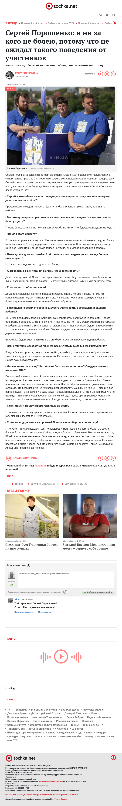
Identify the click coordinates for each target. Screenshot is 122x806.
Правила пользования (14, 795)
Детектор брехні (17, 713)
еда (80, 732)
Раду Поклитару (42, 721)
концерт (101, 732)
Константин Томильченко (47, 717)
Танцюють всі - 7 (93, 724)
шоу (111, 736)
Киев (94, 713)
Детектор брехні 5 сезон (46, 713)
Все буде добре (70, 709)
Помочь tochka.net (32, 23)
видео (51, 732)
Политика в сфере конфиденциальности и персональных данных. (51, 795)
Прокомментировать (24, 612)
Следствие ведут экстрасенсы (48, 724)
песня (52, 736)
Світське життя (16, 724)
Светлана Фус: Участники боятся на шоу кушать (31, 546)
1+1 (9, 709)
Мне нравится (44, 612)
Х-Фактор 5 (61, 728)
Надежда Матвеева (99, 717)
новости (40, 736)
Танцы (75, 724)
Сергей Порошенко (76, 484)
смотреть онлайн (70, 736)
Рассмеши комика (67, 721)
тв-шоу (19, 484)
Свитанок (88, 721)
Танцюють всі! (16, 728)
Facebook (41, 465)
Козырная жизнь (17, 717)
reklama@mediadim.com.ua (50, 781)
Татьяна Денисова (40, 728)
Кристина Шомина (26, 73)
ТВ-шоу (11, 89)
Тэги (10, 699)
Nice (17, 599)
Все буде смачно (93, 709)
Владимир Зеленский (44, 709)
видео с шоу (66, 732)
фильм (101, 736)
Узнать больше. (61, 799)
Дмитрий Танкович (75, 713)
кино (89, 732)
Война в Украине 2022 (61, 23)
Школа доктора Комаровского (25, 732)
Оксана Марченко (18, 721)
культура (12, 736)
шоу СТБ (12, 740)
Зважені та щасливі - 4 (44, 484)
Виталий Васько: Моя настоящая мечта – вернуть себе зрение (89, 546)
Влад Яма (21, 709)
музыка (26, 736)
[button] (107, 15)
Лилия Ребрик (74, 717)
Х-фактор (78, 728)
